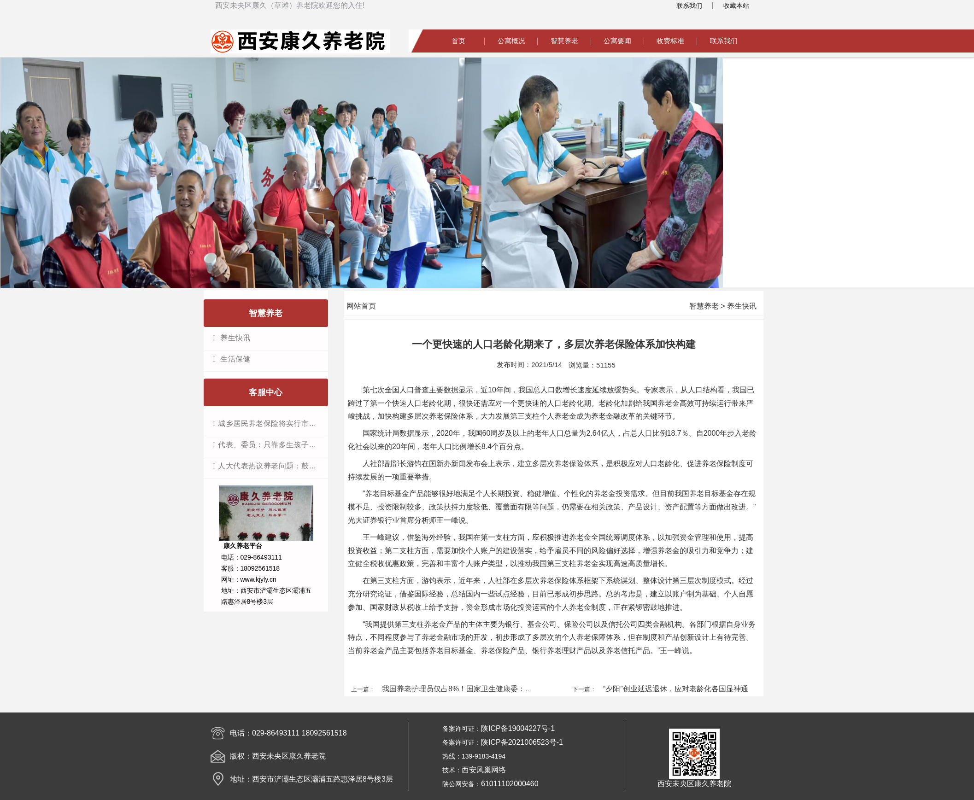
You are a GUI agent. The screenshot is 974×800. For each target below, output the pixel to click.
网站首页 (361, 306)
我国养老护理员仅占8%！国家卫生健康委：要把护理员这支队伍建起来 (498, 689)
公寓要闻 (617, 41)
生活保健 (234, 359)
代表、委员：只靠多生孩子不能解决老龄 (270, 445)
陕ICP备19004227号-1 (518, 728)
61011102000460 (510, 784)
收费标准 (670, 41)
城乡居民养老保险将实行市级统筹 (270, 423)
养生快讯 (234, 338)
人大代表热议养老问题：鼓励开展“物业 (270, 466)
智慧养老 (564, 41)
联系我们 (689, 5)
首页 (458, 41)
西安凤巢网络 (484, 770)
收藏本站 (736, 5)
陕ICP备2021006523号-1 (522, 742)
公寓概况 (511, 41)
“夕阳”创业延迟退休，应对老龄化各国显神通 (675, 689)
